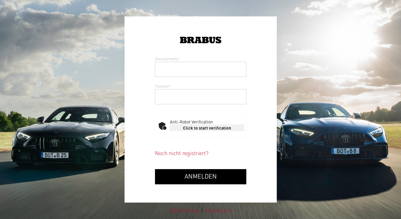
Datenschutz (185, 210)
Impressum (218, 210)
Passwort (162, 86)
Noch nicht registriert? (182, 153)
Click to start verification (207, 128)
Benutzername (167, 58)
